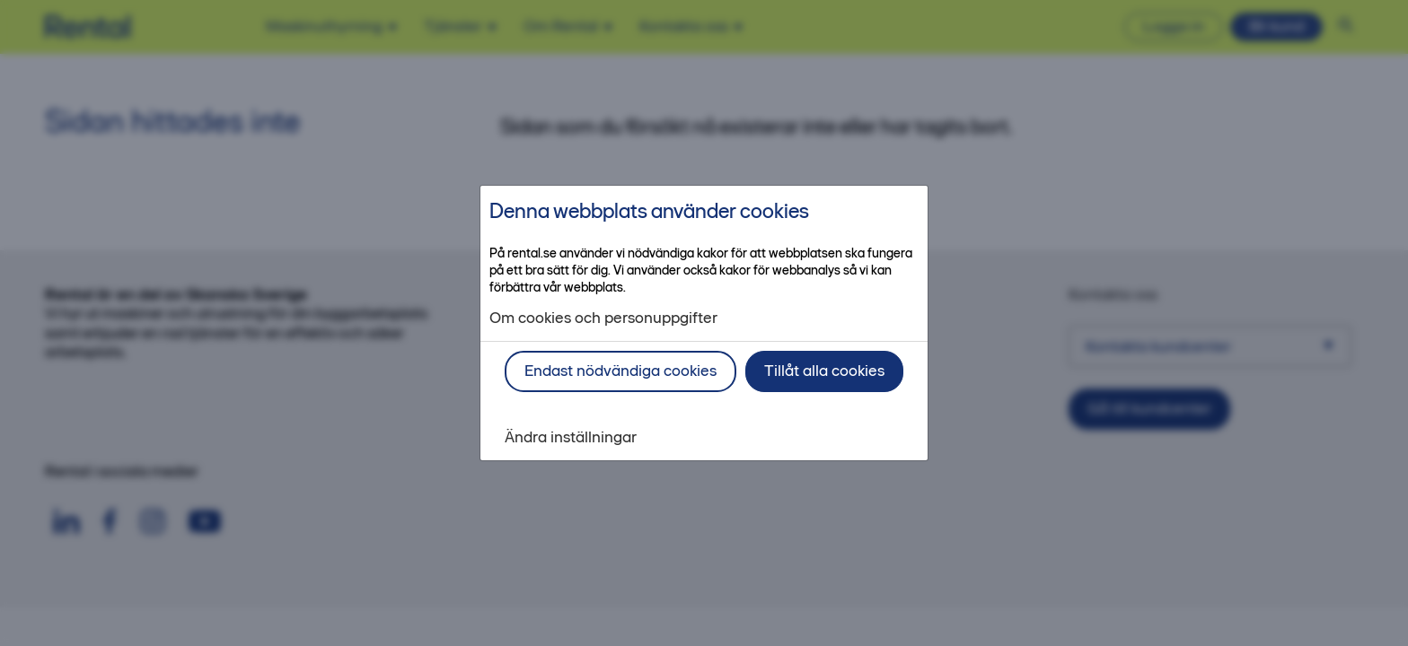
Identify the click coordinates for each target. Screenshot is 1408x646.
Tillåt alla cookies (824, 370)
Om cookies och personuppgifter (603, 318)
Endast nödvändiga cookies (620, 370)
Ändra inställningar (571, 437)
